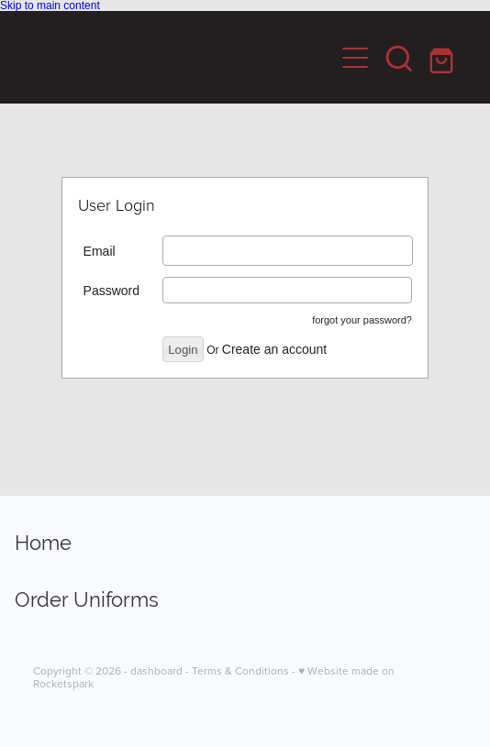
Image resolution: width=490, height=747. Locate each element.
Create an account (274, 349)
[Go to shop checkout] (443, 58)
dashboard (156, 670)
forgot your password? (362, 319)
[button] (399, 58)
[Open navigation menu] (355, 58)
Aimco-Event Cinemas (67, 57)
